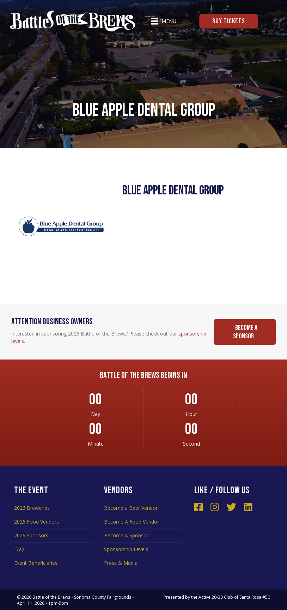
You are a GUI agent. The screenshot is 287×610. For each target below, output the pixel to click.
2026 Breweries (32, 508)
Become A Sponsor (126, 535)
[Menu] (163, 21)
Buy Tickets (228, 21)
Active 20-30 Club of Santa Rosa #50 (234, 597)
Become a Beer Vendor (131, 508)
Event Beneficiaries (35, 563)
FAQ (19, 549)
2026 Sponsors (31, 535)
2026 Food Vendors (36, 521)
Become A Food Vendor (131, 521)
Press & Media (121, 563)
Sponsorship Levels (126, 549)
